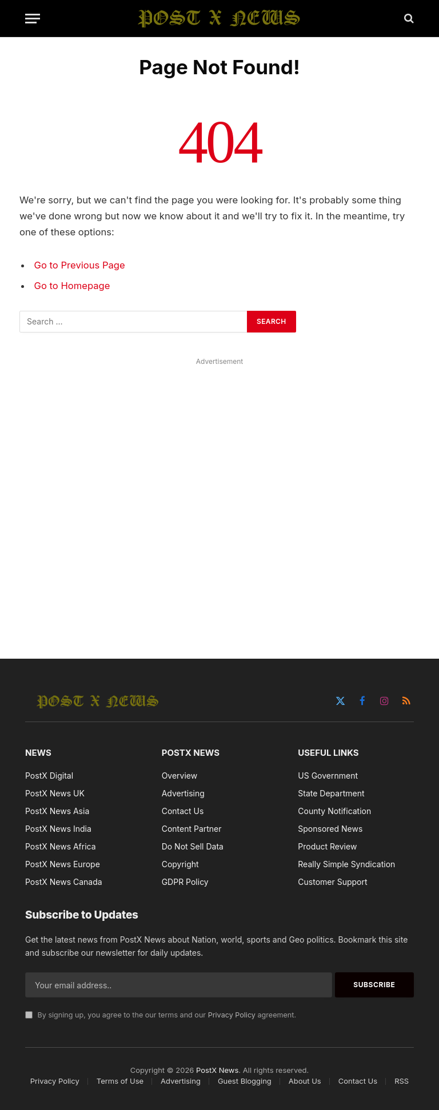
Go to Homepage (72, 285)
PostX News (217, 1070)
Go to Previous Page (79, 265)
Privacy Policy (232, 1015)
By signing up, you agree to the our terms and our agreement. (160, 1015)
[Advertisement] (219, 495)
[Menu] (32, 18)
